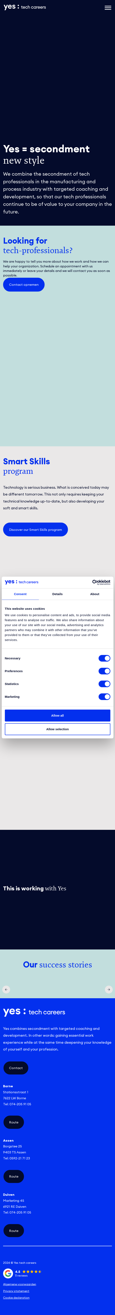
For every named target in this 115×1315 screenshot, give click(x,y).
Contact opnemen (24, 284)
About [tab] (94, 594)
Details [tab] (57, 594)
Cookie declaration (16, 1298)
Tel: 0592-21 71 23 (16, 1158)
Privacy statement (16, 1291)
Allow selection (57, 729)
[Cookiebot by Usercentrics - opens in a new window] (92, 582)
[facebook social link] (93, 1255)
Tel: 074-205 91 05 (17, 1104)
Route (13, 1122)
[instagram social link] (57, 1255)
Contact (16, 1068)
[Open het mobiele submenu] (108, 7)
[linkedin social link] (21, 1255)
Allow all (57, 715)
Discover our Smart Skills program (35, 530)
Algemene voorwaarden (19, 1284)
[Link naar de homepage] (39, 7)
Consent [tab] (20, 594)
